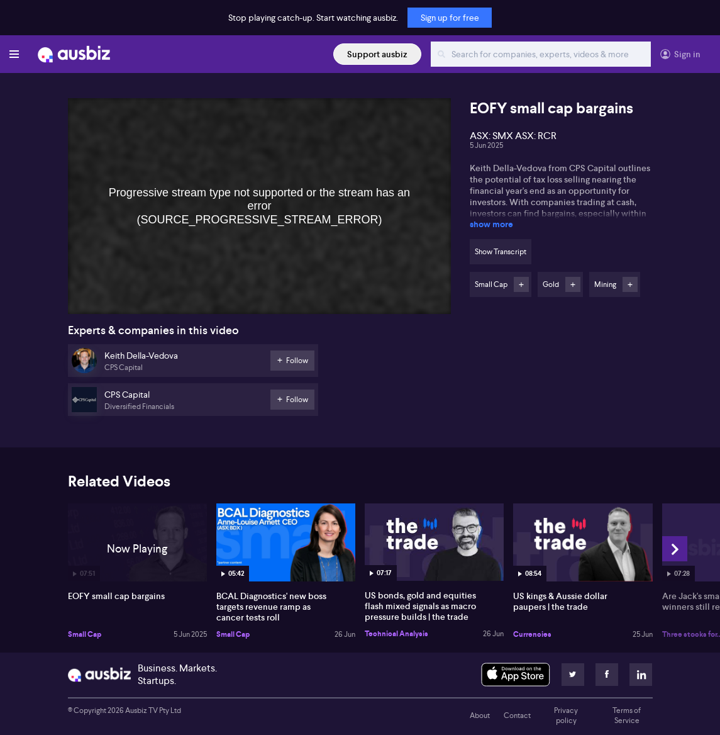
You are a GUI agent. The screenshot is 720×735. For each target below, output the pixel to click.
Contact (517, 715)
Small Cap (84, 634)
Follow (521, 284)
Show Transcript (500, 252)
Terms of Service (626, 715)
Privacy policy (566, 715)
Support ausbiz (377, 54)
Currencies (532, 634)
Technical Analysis (396, 634)
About (480, 715)
